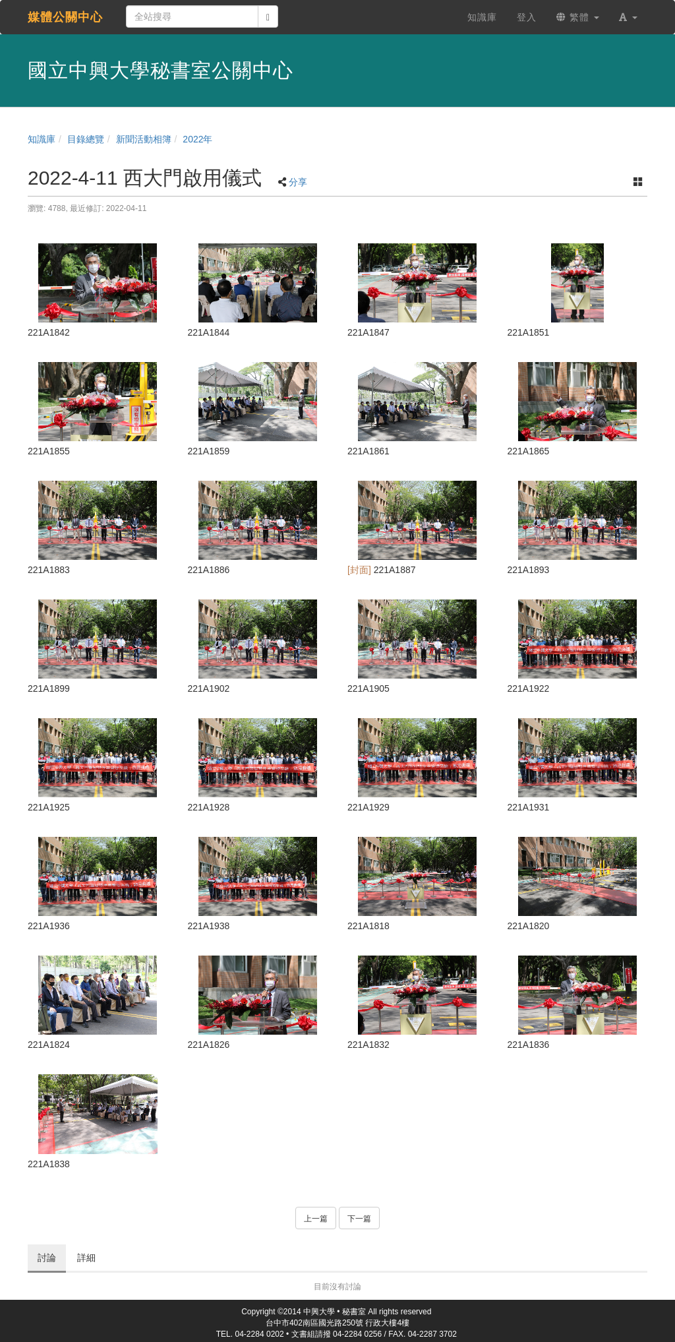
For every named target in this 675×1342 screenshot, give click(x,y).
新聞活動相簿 (143, 139)
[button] (628, 17)
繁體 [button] (577, 17)
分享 (298, 182)
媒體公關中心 (65, 17)
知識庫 (41, 139)
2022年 (197, 139)
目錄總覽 (85, 139)
